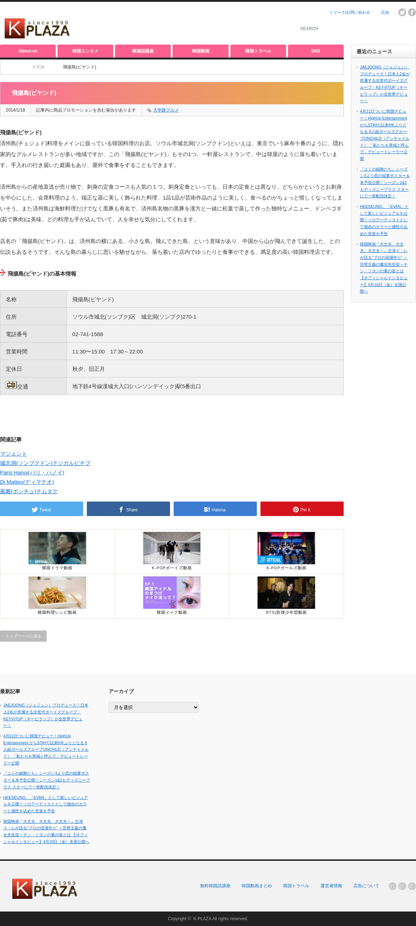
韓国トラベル (258, 51)
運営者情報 (331, 885)
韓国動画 (200, 51)
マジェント (13, 454)
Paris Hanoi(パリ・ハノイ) (32, 472)
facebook (412, 12)
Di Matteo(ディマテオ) (27, 482)
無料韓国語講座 (215, 885)
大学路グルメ (166, 110)
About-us (28, 51)
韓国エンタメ (85, 51)
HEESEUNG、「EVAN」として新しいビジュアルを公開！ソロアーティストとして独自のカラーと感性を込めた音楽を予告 (384, 220)
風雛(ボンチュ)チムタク (29, 491)
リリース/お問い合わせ (349, 12)
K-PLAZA (202, 918)
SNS (316, 51)
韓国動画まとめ (257, 885)
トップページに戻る (23, 636)
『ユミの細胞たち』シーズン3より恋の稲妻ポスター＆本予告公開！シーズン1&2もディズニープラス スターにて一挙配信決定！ (385, 182)
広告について (366, 885)
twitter (402, 12)
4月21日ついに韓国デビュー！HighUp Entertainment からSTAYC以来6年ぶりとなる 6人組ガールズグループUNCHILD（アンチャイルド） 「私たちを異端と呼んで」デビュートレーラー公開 (46, 749)
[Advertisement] (201, 23)
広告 (385, 12)
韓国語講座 (143, 51)
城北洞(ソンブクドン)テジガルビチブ (45, 463)
